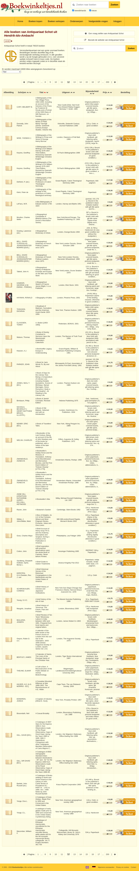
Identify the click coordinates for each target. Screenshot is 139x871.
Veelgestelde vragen (98, 21)
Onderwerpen (76, 21)
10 (56, 82)
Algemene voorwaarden (106, 867)
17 (99, 82)
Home (20, 21)
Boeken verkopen (56, 21)
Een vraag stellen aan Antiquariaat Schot (104, 33)
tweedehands (80, 10)
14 (80, 82)
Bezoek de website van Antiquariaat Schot (104, 40)
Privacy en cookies (122, 867)
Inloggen (117, 21)
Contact (133, 867)
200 (107, 82)
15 (87, 82)
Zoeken (114, 5)
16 (93, 82)
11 (62, 82)
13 (74, 82)
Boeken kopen (35, 21)
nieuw (94, 10)
